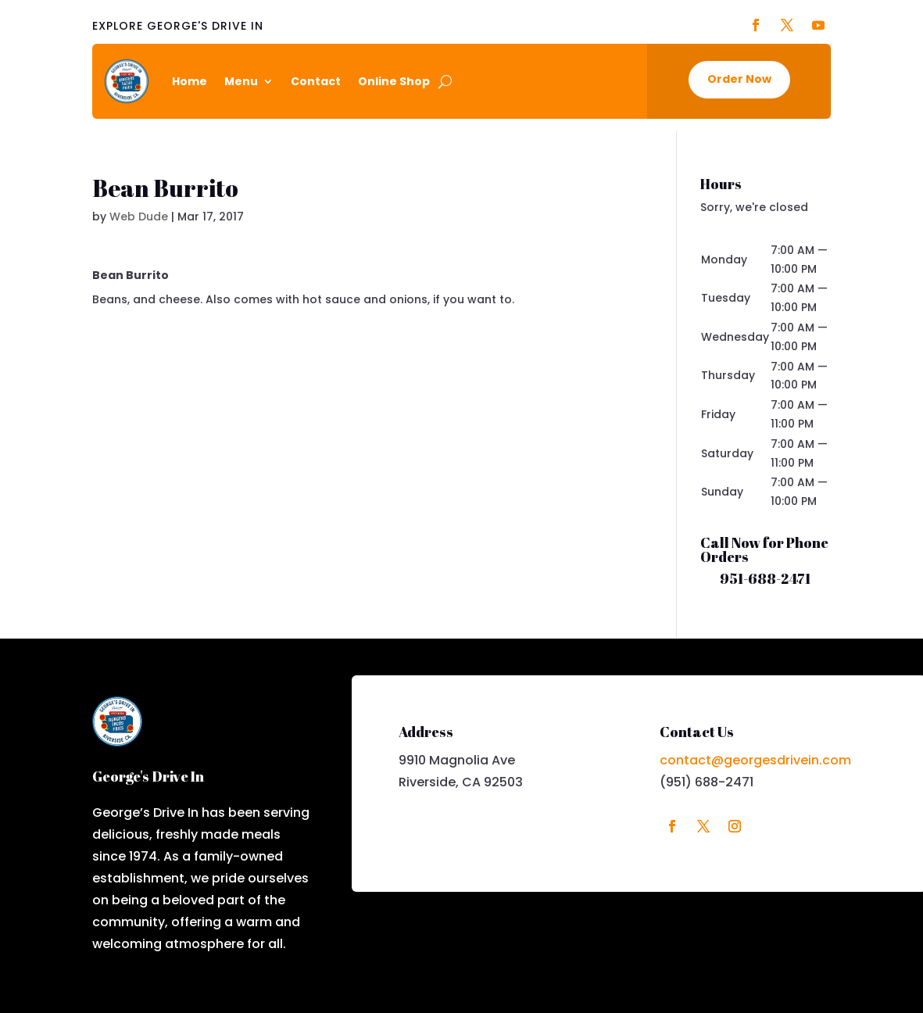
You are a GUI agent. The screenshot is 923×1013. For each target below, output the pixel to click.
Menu (241, 81)
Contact (316, 81)
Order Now (739, 79)
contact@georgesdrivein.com (755, 760)
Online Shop (394, 81)
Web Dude (138, 216)
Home (189, 81)
